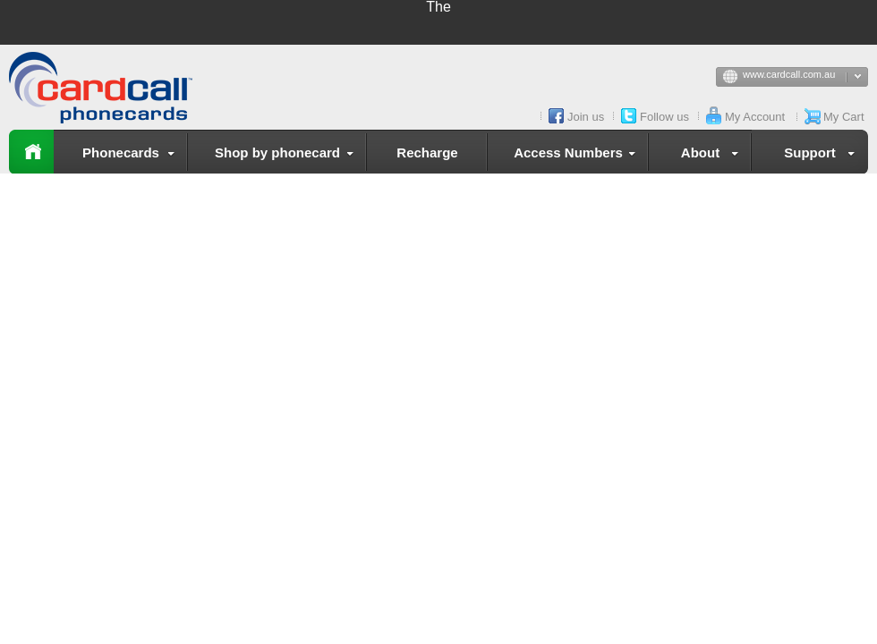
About (713, 155)
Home (31, 152)
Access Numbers (578, 155)
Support (823, 155)
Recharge (426, 152)
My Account (755, 116)
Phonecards (132, 155)
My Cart (843, 116)
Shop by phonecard (288, 155)
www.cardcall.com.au (805, 78)
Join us (585, 116)
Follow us (664, 116)
